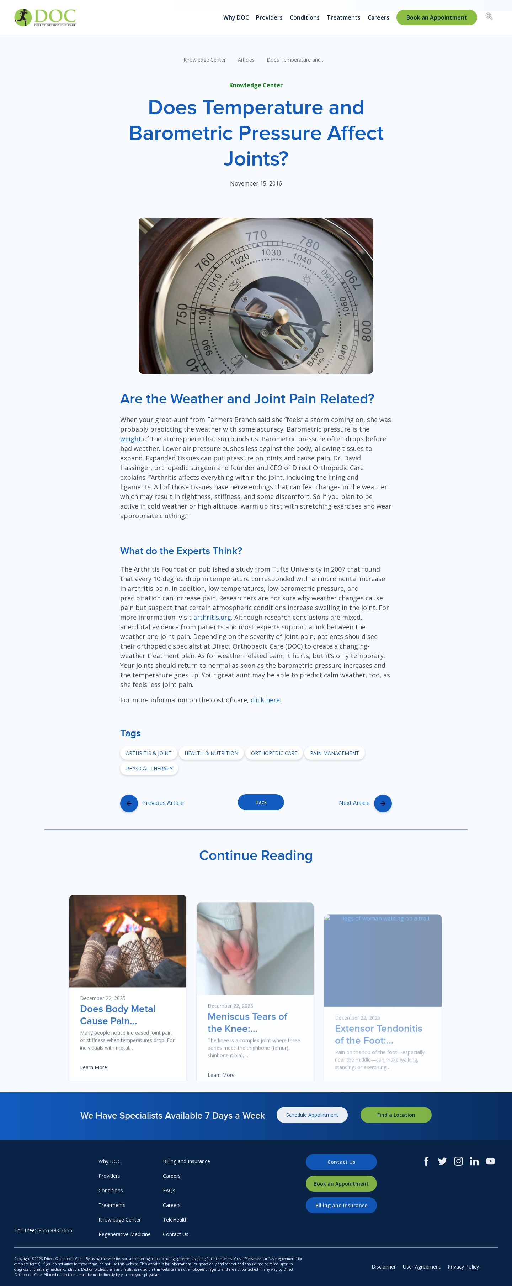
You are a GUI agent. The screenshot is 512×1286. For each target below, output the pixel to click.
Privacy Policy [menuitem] (463, 1266)
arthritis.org (212, 617)
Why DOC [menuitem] (236, 17)
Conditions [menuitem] (305, 17)
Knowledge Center (204, 59)
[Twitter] (442, 1161)
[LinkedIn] (474, 1161)
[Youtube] (490, 1161)
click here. (266, 700)
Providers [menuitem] (269, 17)
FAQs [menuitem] (169, 1190)
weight (130, 438)
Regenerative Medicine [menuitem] (124, 1234)
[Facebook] (426, 1161)
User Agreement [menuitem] (422, 1266)
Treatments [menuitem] (344, 17)
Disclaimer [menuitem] (384, 1266)
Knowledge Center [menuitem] (119, 1219)
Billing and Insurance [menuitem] (186, 1161)
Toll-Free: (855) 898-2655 (43, 1230)
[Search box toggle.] (489, 17)
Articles (246, 59)
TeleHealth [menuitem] (175, 1219)
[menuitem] (436, 17)
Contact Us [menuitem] (175, 1234)
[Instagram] (458, 1161)
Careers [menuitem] (378, 17)
